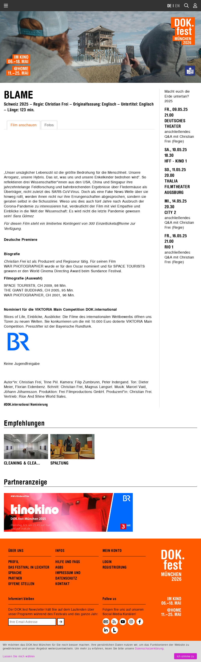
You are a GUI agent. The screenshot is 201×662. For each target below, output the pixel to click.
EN (177, 6)
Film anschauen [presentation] (24, 124)
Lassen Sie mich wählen (19, 656)
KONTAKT (62, 584)
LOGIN (107, 562)
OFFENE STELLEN (21, 584)
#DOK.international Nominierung (26, 404)
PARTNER (15, 578)
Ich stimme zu (185, 656)
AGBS (59, 567)
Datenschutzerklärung (149, 648)
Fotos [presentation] (49, 124)
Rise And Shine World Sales (42, 396)
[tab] (23, 125)
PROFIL (13, 562)
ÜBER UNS (15, 551)
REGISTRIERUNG (115, 567)
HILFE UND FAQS (67, 562)
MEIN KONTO (112, 551)
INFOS (59, 551)
